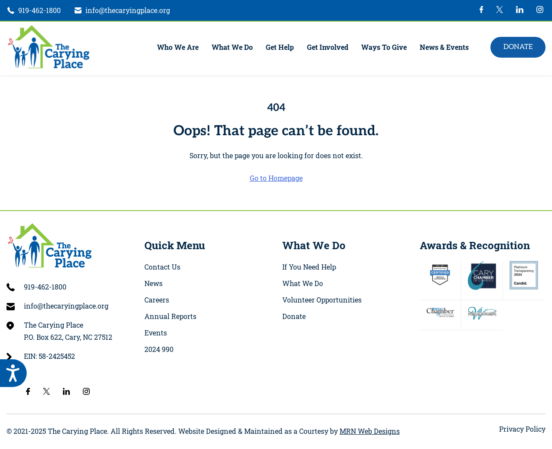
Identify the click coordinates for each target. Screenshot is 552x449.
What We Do (232, 47)
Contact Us (162, 266)
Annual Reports (170, 316)
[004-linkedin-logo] (520, 10)
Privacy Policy (522, 428)
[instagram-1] (539, 10)
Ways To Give (384, 47)
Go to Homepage (276, 177)
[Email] (122, 10)
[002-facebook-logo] (481, 10)
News (153, 283)
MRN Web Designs (370, 431)
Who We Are (178, 47)
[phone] (34, 10)
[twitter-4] (499, 10)
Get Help (280, 47)
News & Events (444, 47)
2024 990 (158, 349)
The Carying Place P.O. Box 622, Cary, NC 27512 (68, 331)
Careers (156, 299)
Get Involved (327, 47)
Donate (517, 47)
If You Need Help (309, 266)
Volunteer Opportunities (322, 299)
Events (155, 332)
